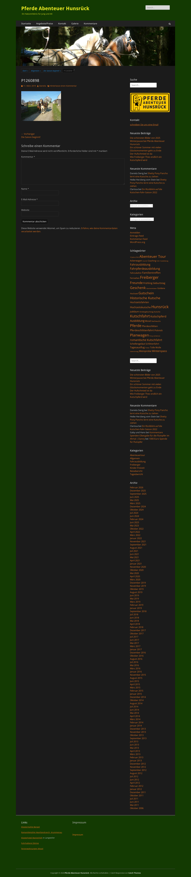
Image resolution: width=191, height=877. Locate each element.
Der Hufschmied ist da (141, 153)
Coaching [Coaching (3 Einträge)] (152, 260)
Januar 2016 (136, 671)
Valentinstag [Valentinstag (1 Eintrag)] (134, 351)
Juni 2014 (134, 709)
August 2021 (136, 547)
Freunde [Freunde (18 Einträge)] (136, 283)
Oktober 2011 (137, 795)
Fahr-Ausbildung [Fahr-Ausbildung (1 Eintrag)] (162, 261)
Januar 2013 (136, 760)
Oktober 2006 (137, 808)
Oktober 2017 (137, 633)
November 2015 (138, 674)
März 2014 (135, 719)
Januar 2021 (136, 563)
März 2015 (135, 687)
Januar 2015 (136, 693)
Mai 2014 (134, 712)
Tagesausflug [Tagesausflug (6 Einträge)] (137, 347)
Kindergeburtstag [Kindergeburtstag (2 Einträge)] (146, 312)
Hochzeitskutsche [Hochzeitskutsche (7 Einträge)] (140, 307)
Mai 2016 (134, 665)
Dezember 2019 (138, 582)
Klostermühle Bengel (30, 827)
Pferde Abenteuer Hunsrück (55, 8)
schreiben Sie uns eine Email (144, 124)
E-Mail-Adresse (29, 199)
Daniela (42, 86)
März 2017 (135, 646)
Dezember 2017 (138, 630)
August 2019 (136, 592)
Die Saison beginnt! (52, 70)
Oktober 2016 (137, 655)
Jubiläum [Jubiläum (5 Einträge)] (134, 311)
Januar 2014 (136, 725)
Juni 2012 (134, 779)
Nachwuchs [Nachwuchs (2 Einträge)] (156, 321)
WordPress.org (137, 242)
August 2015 (136, 678)
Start (25, 70)
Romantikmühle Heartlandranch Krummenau (41, 832)
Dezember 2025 (138, 490)
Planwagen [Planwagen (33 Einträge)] (139, 335)
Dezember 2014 (138, 697)
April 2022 (135, 531)
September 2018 (138, 611)
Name (25, 188)
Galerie (75, 23)
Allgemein (36, 70)
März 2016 (135, 668)
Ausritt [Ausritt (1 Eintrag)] (145, 261)
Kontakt (62, 23)
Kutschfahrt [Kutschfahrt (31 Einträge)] (140, 315)
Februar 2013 (136, 757)
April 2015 (135, 684)
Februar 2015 (136, 690)
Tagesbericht (136, 474)
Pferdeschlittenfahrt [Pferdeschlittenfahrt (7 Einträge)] (142, 330)
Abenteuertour (137, 455)
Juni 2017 (134, 639)
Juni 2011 (134, 801)
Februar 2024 (136, 519)
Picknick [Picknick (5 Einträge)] (158, 330)
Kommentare (90, 23)
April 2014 (135, 716)
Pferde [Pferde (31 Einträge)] (135, 325)
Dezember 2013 (138, 728)
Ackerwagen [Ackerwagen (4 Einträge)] (136, 260)
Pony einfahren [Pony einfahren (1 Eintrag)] (154, 336)
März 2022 (135, 535)
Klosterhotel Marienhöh (31, 838)
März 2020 (135, 579)
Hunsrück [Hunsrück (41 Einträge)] (160, 306)
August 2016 (136, 658)
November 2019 (138, 585)
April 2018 (135, 624)
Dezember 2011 (138, 792)
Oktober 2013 (137, 735)
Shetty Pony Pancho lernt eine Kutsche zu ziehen (148, 182)
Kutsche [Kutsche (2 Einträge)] (157, 312)
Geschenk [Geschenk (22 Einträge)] (138, 287)
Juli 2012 (134, 776)
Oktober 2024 (137, 509)
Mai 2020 (134, 573)
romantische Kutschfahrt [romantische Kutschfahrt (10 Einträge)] (146, 340)
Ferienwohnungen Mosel (32, 848)
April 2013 (135, 751)
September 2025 (138, 493)
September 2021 (138, 544)
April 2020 (135, 576)
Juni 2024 (134, 516)
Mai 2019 (134, 598)
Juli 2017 (134, 636)
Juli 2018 (134, 614)
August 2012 (136, 773)
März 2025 (135, 503)
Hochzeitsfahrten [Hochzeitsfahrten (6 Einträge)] (139, 302)
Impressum (77, 834)
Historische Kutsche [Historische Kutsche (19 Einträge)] (145, 298)
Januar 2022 (136, 538)
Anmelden (135, 232)
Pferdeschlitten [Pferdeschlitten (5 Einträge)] (150, 326)
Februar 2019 (136, 604)
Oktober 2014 (137, 700)
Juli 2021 (134, 551)
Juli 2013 (134, 741)
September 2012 (138, 770)
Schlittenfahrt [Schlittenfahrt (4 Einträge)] (152, 343)
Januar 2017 (136, 649)
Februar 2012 (136, 786)
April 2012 (135, 782)
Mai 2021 (134, 557)
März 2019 (135, 601)
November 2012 (138, 766)
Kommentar (28, 156)
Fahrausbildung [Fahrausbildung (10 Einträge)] (140, 264)
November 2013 (138, 732)
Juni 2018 (134, 617)
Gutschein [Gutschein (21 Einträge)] (146, 293)
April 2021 (135, 560)
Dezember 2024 (138, 506)
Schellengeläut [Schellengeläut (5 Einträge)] (137, 343)
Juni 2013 (134, 744)
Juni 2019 (134, 595)
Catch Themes (134, 873)
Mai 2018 (134, 620)
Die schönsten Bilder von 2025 (145, 137)
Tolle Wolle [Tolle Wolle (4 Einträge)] (155, 347)
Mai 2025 (134, 500)
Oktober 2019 (137, 589)
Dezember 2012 (138, 763)
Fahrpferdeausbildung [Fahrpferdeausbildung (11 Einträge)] (145, 268)
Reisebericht (136, 471)
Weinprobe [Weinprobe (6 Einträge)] (145, 351)
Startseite (26, 23)
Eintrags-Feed (137, 235)
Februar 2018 (136, 627)
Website (25, 210)
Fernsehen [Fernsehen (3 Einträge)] (135, 278)
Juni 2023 (134, 522)
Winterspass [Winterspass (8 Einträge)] (159, 351)
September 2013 (138, 738)
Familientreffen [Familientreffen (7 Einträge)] (151, 272)
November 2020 (138, 566)
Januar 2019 (136, 608)
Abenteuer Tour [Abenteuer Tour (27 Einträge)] (152, 256)
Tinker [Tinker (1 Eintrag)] (147, 348)
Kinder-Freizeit (137, 467)
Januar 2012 (136, 789)
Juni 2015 (134, 681)
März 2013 (135, 754)
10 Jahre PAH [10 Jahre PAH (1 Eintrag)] (134, 257)
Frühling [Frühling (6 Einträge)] (147, 283)
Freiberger (135, 464)
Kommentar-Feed (138, 239)
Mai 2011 (134, 805)
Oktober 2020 (137, 570)
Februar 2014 (136, 722)
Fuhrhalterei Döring (30, 843)
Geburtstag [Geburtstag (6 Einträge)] (159, 283)
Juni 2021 (134, 554)
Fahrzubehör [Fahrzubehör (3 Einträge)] (136, 273)
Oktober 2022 (137, 528)
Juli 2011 (134, 798)
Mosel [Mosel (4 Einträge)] (148, 321)
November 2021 (138, 541)
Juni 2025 (134, 497)
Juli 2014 (134, 706)
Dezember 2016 (138, 652)
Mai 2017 (134, 643)
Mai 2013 (134, 747)
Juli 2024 (134, 512)
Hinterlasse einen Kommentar (63, 86)
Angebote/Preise (44, 23)
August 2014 (136, 703)
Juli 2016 (134, 662)
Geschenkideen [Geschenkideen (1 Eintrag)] (151, 288)
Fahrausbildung (138, 461)
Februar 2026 (136, 487)
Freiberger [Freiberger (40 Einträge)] (149, 277)
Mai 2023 (134, 525)
